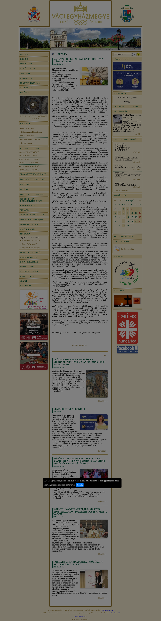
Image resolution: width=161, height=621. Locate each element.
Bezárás (80, 485)
